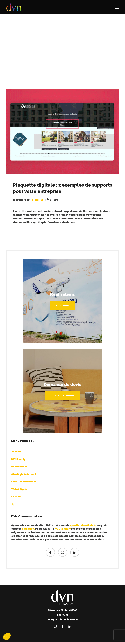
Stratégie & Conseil (23, 481)
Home (58, 61)
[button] (7, 636)
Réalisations (19, 474)
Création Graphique (24, 489)
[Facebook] (50, 559)
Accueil (16, 459)
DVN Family (18, 466)
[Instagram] (62, 559)
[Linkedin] (74, 559)
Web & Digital (19, 496)
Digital (38, 200)
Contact (16, 504)
